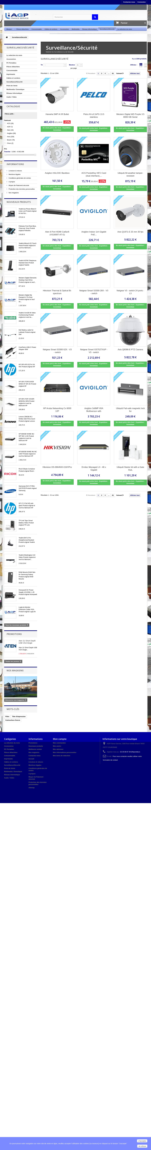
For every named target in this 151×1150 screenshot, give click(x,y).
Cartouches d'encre (12, 720)
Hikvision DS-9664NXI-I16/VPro (57, 467)
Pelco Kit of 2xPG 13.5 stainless (93, 115)
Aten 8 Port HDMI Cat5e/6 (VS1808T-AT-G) (57, 233)
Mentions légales (14, 174)
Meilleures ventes (35, 749)
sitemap (32, 788)
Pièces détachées (22, 29)
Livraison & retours (15, 171)
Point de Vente (11, 86)
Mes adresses (58, 749)
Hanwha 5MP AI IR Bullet (57, 114)
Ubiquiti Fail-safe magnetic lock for (130, 409)
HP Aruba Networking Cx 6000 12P (57, 409)
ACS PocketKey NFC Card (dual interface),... (93, 174)
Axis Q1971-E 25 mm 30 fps (130, 232)
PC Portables (11, 63)
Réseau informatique (89, 29)
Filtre (7, 716)
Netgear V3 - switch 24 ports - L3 (130, 292)
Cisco (10, 143)
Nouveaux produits (19, 201)
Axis (10, 137)
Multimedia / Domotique (15, 89)
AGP (10, 127)
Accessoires (64, 29)
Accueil (31, 759)
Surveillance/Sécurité (107, 29)
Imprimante (10, 74)
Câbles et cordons (51, 29)
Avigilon (11, 133)
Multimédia (75, 29)
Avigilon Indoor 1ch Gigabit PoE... (93, 233)
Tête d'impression (19, 716)
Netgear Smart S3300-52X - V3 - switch (57, 351)
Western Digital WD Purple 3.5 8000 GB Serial (130, 115)
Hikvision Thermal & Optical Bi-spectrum (57, 292)
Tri (42, 65)
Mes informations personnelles (64, 752)
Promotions (14, 634)
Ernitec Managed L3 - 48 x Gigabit (94, 468)
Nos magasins (13, 193)
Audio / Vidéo (11, 97)
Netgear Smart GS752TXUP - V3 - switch (93, 351)
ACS (10, 123)
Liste (145, 65)
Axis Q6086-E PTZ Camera (130, 349)
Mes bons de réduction (61, 756)
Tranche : (7, 152)
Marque (9, 29)
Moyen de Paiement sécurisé (18, 185)
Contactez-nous (129, 2)
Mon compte (59, 738)
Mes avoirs (57, 746)
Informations (15, 164)
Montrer (72, 65)
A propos (11, 182)
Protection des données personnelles (21, 189)
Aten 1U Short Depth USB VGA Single (27, 642)
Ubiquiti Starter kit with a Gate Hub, (130, 468)
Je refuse (142, 1146)
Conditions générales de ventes (19, 178)
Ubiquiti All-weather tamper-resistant (130, 174)
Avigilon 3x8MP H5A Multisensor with (93, 409)
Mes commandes (59, 743)
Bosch (11, 140)
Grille (140, 65)
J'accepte (142, 1141)
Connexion (141, 2)
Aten (10, 130)
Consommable (37, 29)
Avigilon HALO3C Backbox (57, 173)
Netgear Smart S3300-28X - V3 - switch (93, 292)
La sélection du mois (124, 29)
